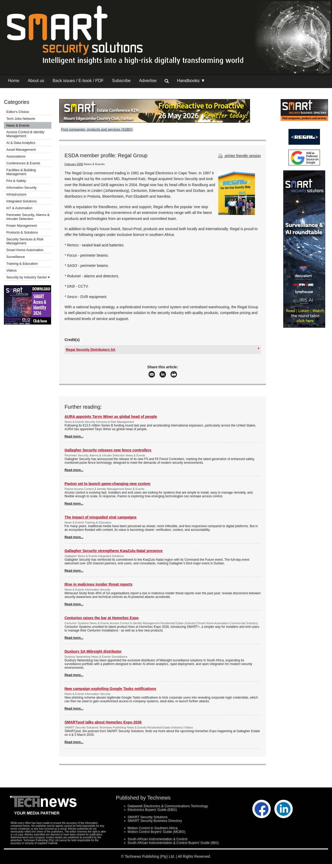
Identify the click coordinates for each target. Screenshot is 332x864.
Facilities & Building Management (21, 172)
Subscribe (121, 80)
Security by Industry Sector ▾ (28, 277)
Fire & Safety (16, 181)
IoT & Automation (19, 208)
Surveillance (15, 257)
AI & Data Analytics (20, 143)
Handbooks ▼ (191, 80)
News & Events (17, 125)
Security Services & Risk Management (24, 241)
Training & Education (22, 264)
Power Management (21, 226)
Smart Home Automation (25, 250)
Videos (11, 270)
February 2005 (73, 164)
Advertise (148, 80)
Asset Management (21, 150)
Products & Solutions (22, 232)
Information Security (21, 188)
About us (36, 80)
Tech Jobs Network (20, 119)
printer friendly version (239, 156)
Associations (15, 156)
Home (13, 80)
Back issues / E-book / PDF (78, 80)
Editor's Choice (17, 112)
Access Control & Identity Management (25, 134)
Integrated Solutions (21, 201)
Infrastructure (16, 194)
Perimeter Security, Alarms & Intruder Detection (28, 217)
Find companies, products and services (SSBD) (97, 129)
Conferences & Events (23, 163)
